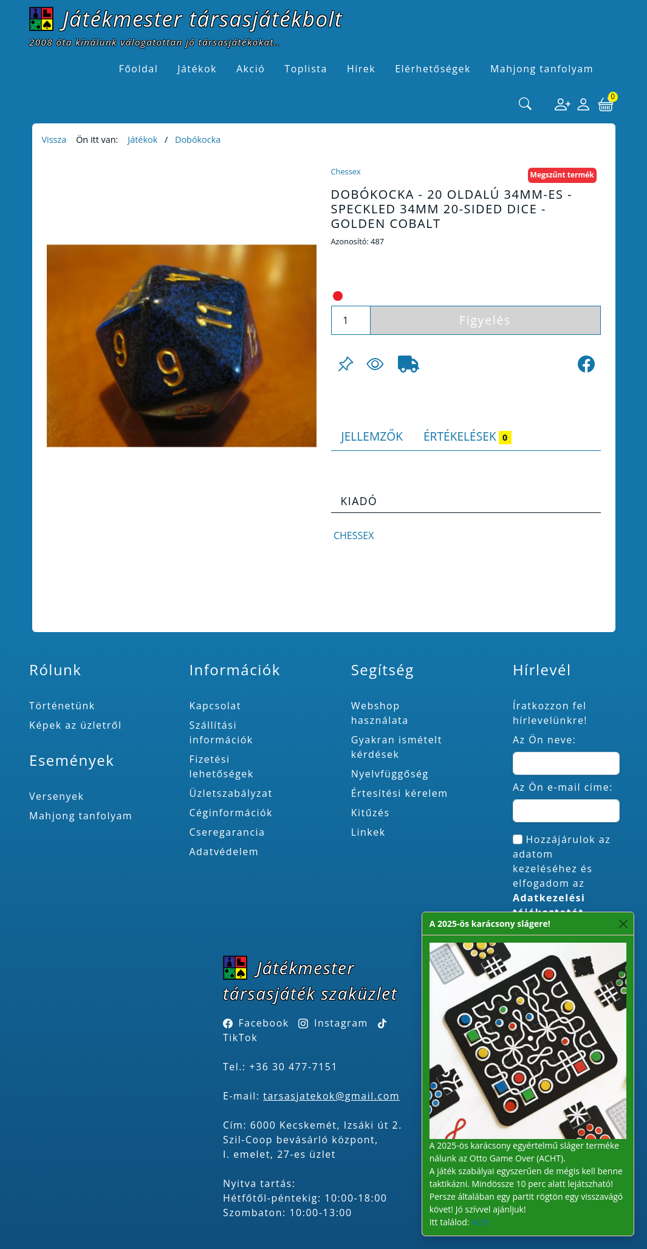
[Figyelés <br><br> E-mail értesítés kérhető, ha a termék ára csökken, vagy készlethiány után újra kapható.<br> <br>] (374, 364)
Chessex (346, 171)
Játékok (142, 139)
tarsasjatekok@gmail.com (331, 1096)
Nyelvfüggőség (390, 773)
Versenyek (56, 796)
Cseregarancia (227, 832)
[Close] (623, 923)
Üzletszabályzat (230, 793)
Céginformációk (231, 812)
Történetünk (62, 705)
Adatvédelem (224, 851)
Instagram (341, 1023)
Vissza (54, 139)
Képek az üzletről (75, 725)
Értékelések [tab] (467, 436)
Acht (480, 1222)
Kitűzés (370, 812)
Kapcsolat (215, 705)
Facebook (264, 1023)
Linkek (368, 832)
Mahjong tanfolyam (80, 815)
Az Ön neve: (545, 739)
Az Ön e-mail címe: (563, 787)
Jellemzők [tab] (372, 436)
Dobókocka (198, 139)
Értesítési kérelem (399, 793)
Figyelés (485, 320)
